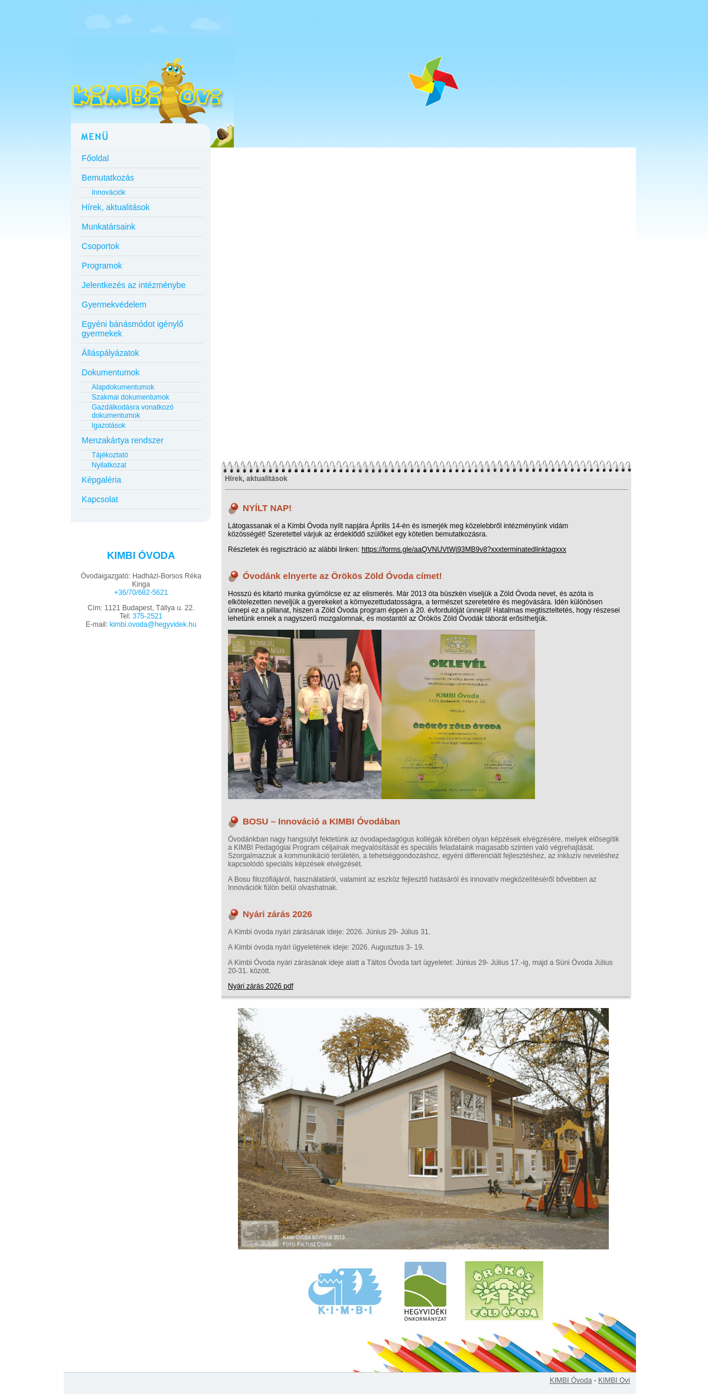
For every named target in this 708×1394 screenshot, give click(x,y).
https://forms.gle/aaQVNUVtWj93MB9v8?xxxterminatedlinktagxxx (463, 549)
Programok (101, 265)
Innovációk (108, 192)
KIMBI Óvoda (571, 1380)
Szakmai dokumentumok (130, 397)
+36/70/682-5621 (141, 592)
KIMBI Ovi (614, 1380)
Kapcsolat (99, 499)
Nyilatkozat (109, 465)
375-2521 (147, 616)
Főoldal (95, 158)
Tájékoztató (110, 455)
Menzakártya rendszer (122, 440)
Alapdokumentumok (123, 387)
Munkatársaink (108, 226)
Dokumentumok (110, 372)
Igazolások (108, 425)
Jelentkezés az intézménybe (133, 285)
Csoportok (100, 246)
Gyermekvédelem (113, 304)
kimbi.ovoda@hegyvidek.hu (153, 624)
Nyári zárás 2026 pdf (260, 986)
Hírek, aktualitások (115, 207)
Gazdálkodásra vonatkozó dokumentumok (133, 411)
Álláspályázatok (110, 353)
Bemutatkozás (107, 177)
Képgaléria (101, 480)
